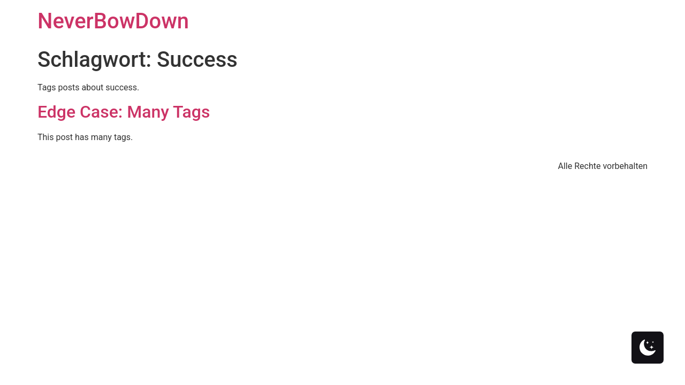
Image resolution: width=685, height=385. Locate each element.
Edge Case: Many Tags (123, 112)
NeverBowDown (113, 21)
